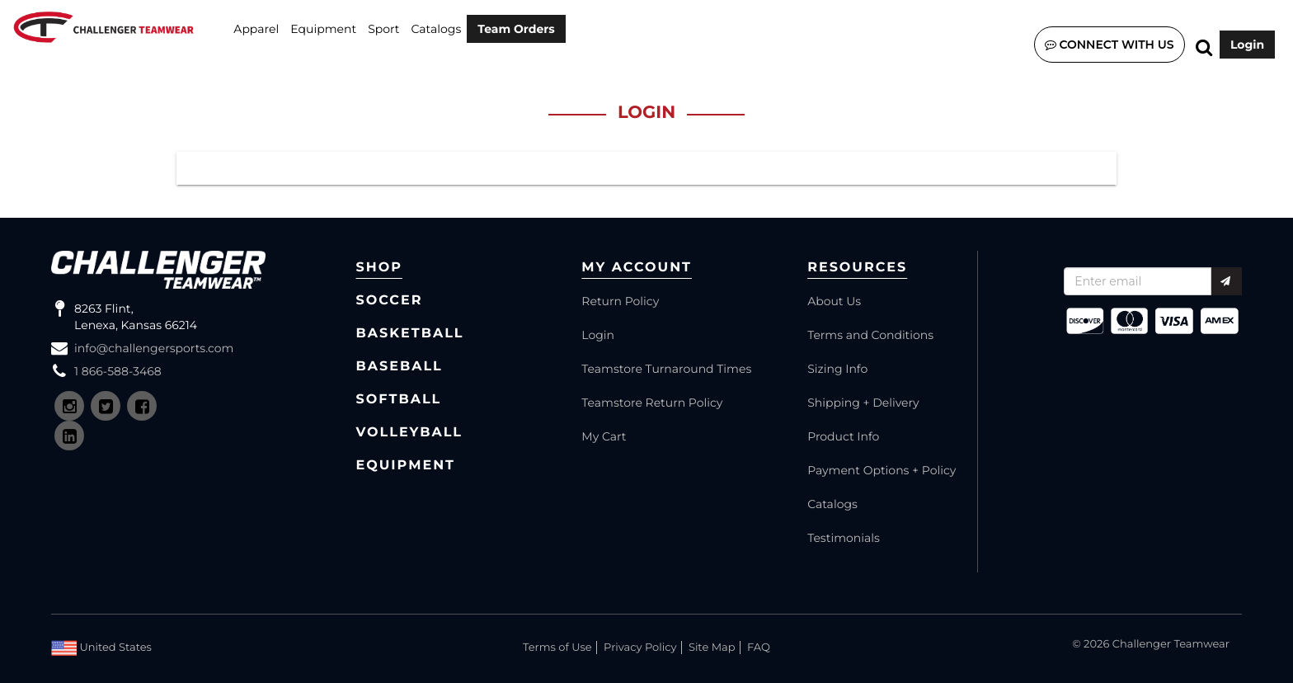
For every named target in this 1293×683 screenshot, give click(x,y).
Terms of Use (557, 647)
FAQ (758, 647)
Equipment (323, 28)
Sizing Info (837, 368)
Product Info (843, 436)
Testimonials (843, 537)
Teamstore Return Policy (651, 402)
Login (1247, 44)
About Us (834, 301)
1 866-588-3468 (118, 371)
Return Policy (620, 301)
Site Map (712, 647)
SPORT (383, 28)
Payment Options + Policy (881, 470)
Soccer (389, 301)
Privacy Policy (640, 647)
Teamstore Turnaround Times (666, 368)
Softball (399, 399)
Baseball (399, 366)
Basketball (410, 334)
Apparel (256, 28)
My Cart (603, 436)
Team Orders (516, 28)
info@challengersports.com (153, 348)
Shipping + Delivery (863, 402)
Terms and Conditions (870, 334)
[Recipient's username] (1137, 281)
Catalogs (436, 28)
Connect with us (1109, 44)
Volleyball (409, 432)
